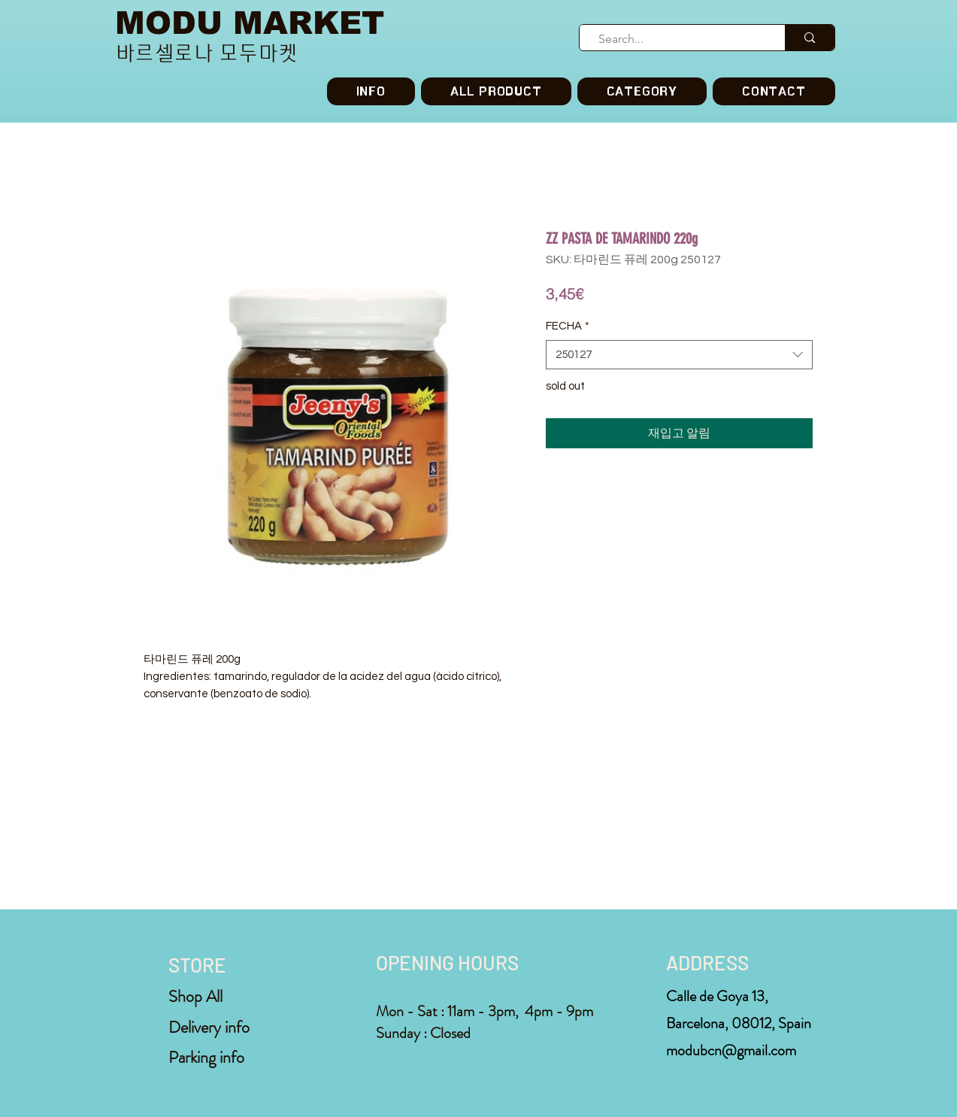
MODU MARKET (249, 23)
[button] (642, 91)
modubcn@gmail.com (731, 1050)
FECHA (567, 326)
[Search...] (676, 39)
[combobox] (679, 354)
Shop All (195, 996)
